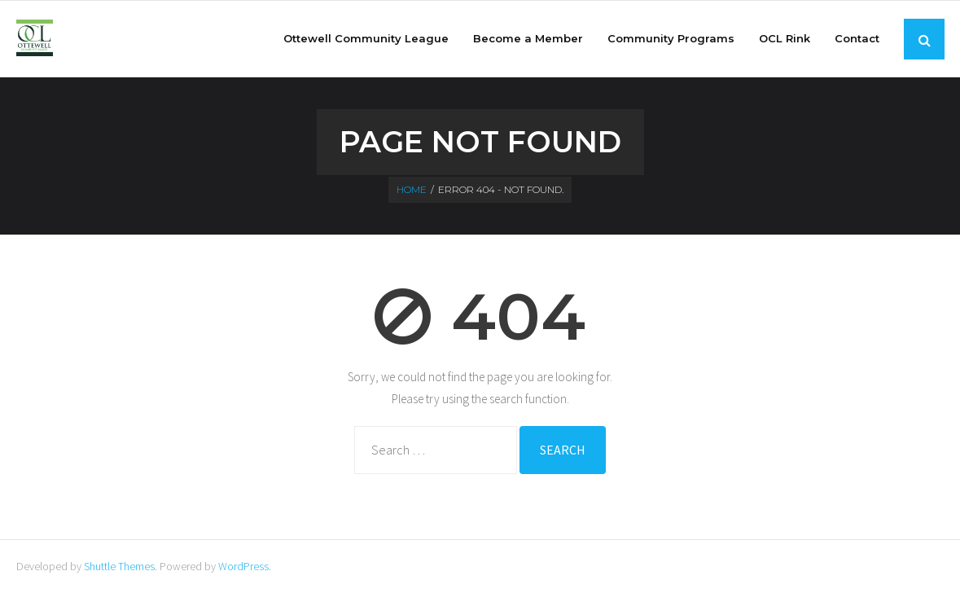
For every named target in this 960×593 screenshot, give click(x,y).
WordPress (243, 566)
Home (412, 189)
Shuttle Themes (119, 566)
